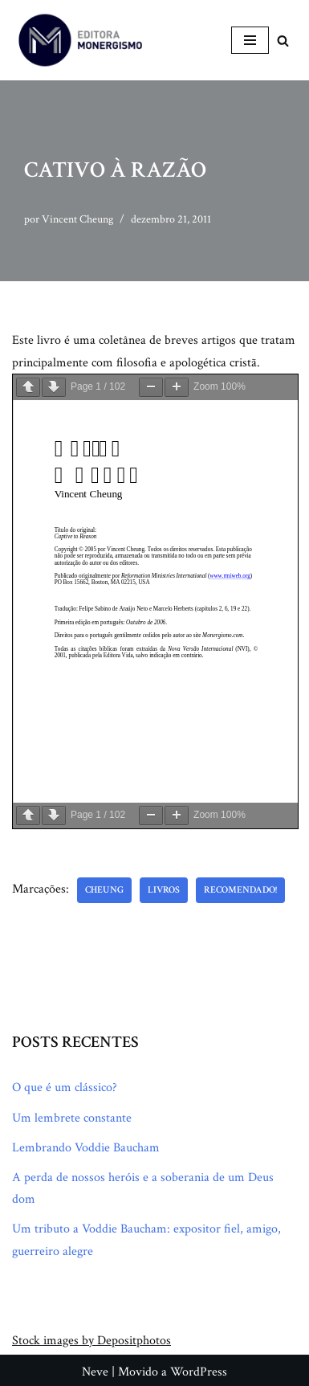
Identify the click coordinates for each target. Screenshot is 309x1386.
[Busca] (283, 41)
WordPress (198, 1372)
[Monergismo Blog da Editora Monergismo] (80, 40)
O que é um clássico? (64, 1087)
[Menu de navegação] (250, 40)
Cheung (104, 890)
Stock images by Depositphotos (91, 1340)
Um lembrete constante (72, 1118)
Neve (95, 1372)
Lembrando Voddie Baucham (86, 1147)
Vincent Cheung (77, 219)
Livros (164, 890)
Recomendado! (240, 890)
